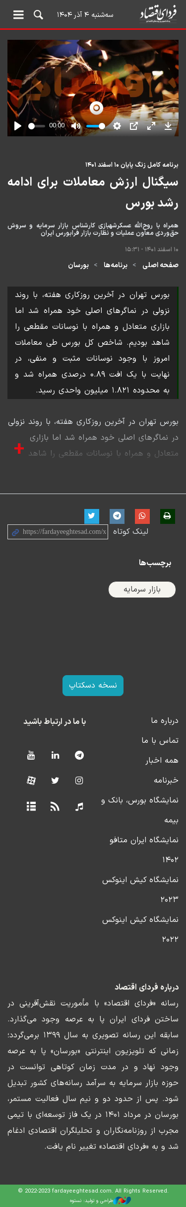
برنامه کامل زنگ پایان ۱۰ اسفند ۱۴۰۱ (132, 165)
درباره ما (165, 721)
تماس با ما (160, 741)
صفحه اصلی (160, 265)
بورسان (78, 265)
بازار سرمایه (142, 590)
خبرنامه (166, 781)
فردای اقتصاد (93, 13)
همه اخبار (162, 761)
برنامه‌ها (115, 265)
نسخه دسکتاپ (93, 686)
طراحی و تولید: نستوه (100, 1201)
